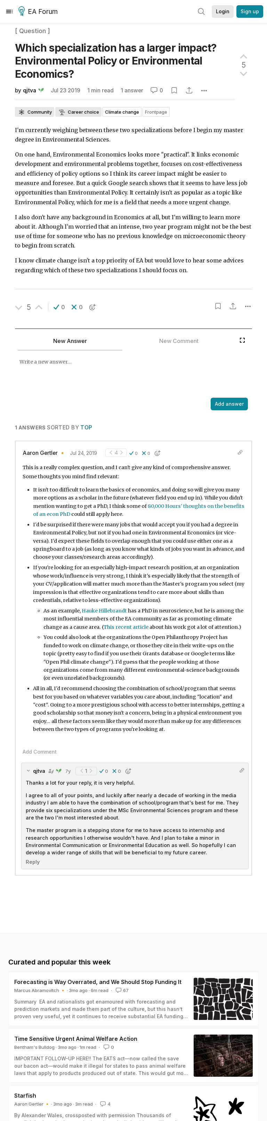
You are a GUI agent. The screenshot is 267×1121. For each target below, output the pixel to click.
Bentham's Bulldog (34, 1047)
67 (121, 990)
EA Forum (39, 12)
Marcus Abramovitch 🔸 (40, 990)
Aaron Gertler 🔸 (44, 453)
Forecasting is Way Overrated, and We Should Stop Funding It (97, 981)
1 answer (132, 90)
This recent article (126, 627)
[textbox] (125, 374)
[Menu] (9, 11)
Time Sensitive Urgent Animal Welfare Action (75, 1038)
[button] (59, 307)
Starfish (25, 1095)
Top (86, 427)
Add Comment (40, 752)
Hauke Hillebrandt (104, 611)
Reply (33, 862)
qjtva (29, 90)
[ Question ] (32, 31)
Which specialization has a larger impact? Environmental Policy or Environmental (115, 60)
